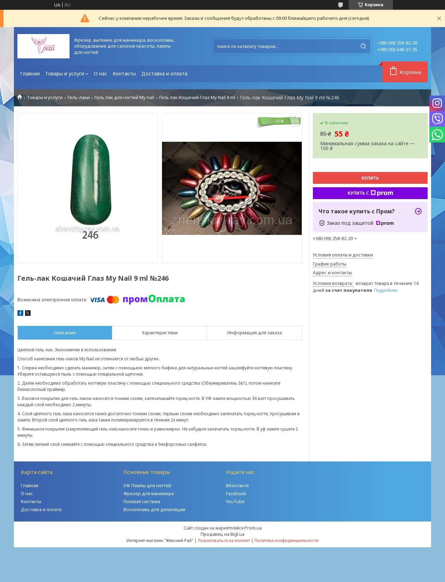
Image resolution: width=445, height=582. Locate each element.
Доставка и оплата (164, 73)
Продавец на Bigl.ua (222, 534)
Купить (370, 178)
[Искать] (363, 46)
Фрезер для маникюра (148, 493)
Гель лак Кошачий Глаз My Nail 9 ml (197, 97)
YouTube (235, 501)
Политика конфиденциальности (286, 540)
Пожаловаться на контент (224, 540)
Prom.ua (253, 528)
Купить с (370, 193)
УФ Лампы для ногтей (147, 485)
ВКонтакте (237, 485)
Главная (30, 73)
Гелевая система (141, 501)
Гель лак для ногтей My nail (124, 97)
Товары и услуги (64, 73)
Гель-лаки (79, 97)
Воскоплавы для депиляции (154, 509)
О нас (100, 73)
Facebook (236, 493)
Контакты (124, 73)
